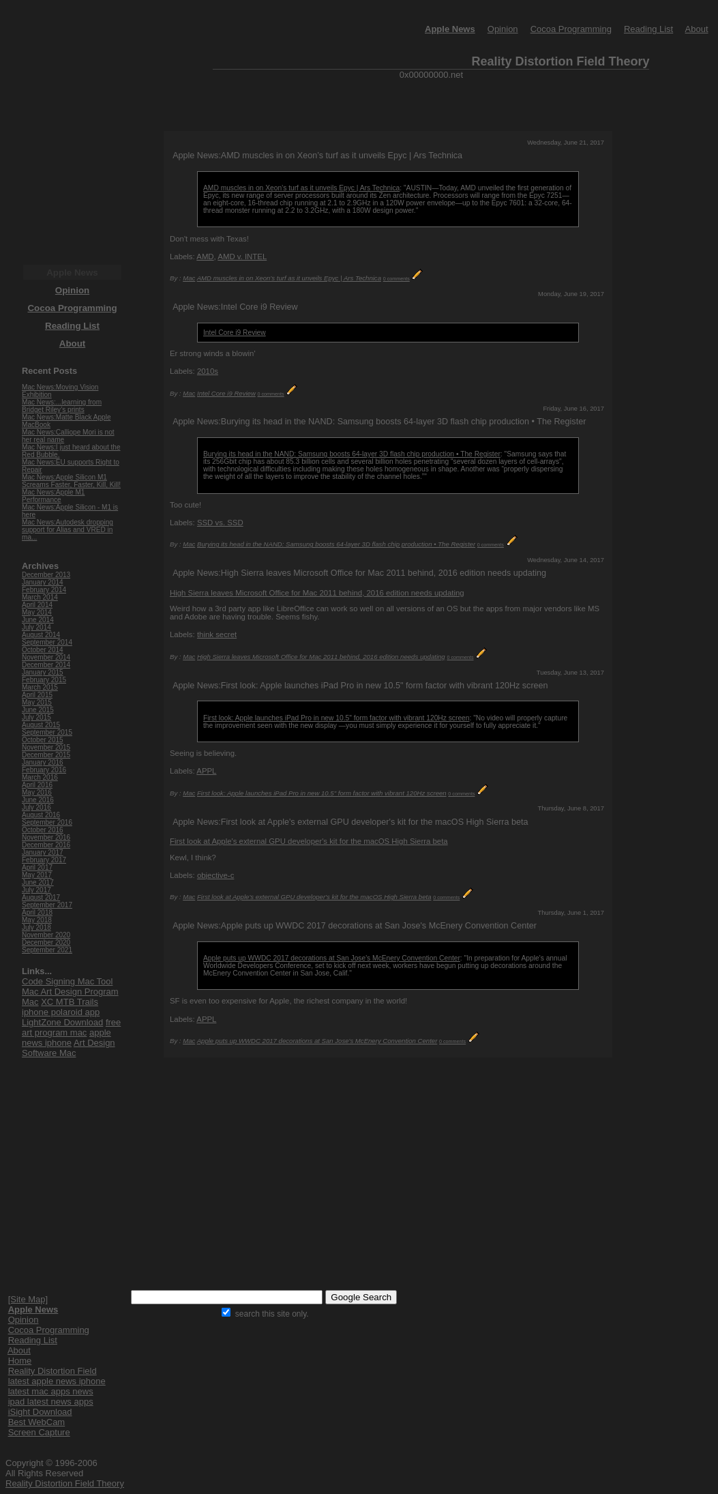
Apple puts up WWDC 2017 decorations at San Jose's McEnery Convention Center (331, 958)
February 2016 (44, 770)
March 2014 (40, 597)
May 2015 (37, 702)
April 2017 (37, 867)
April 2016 (37, 785)
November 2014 (46, 657)
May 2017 (37, 875)
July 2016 (36, 807)
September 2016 (47, 822)
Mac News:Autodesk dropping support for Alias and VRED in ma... (67, 529)
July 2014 (36, 627)
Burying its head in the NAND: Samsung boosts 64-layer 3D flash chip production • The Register (351, 454)
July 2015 (36, 717)
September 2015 (47, 732)
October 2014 (42, 650)
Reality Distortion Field (52, 1371)
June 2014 (38, 620)
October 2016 (42, 830)
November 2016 (46, 837)
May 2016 (37, 792)
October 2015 (42, 740)
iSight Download (40, 1412)
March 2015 (40, 687)
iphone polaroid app (61, 1012)
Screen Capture (39, 1432)
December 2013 (46, 574)
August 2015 (41, 725)
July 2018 (36, 927)
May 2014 (37, 612)
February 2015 (44, 680)
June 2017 (38, 882)
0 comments (396, 279)
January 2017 (42, 852)
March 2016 (40, 777)
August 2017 (41, 897)
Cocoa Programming (571, 29)
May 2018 (37, 920)
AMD (204, 256)
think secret (217, 634)
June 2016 (38, 800)
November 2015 (46, 747)
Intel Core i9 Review (234, 332)
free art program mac (71, 1027)
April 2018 (37, 912)
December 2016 (46, 845)
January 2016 (42, 762)
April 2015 (37, 695)
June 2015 (38, 710)
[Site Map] (28, 1299)
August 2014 (41, 635)
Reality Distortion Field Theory (64, 1483)
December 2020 (46, 942)
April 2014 (37, 605)
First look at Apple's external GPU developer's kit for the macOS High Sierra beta (309, 841)
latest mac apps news (50, 1391)
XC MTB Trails (69, 1002)
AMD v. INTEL (242, 256)
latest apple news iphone (57, 1381)
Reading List (648, 29)
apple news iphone (66, 1037)
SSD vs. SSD (220, 522)
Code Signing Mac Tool (67, 981)
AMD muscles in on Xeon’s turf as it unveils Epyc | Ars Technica (301, 188)
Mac (189, 278)
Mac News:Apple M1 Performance (53, 495)
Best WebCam (36, 1422)
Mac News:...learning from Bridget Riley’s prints (62, 405)
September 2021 (47, 950)
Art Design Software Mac (68, 1048)
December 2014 (46, 665)
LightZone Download (62, 1022)
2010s (207, 371)
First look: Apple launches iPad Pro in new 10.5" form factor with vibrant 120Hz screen (336, 718)
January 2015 (42, 672)
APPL (206, 771)
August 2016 (41, 815)
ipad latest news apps (50, 1401)
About (696, 29)
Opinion (503, 29)
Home (20, 1361)
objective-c (215, 875)
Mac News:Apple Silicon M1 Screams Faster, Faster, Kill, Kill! (71, 480)
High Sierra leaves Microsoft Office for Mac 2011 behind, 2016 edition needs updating (317, 593)
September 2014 (47, 642)
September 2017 (47, 905)
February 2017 (44, 860)
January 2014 (42, 582)
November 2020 (46, 935)
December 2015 (46, 755)
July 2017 (36, 890)
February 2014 (44, 590)
